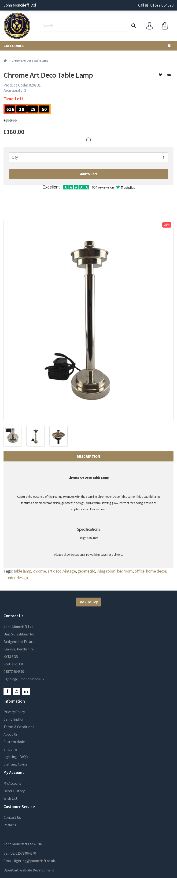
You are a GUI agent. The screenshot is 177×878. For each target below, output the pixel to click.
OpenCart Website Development (29, 870)
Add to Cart (88, 173)
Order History (14, 790)
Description (88, 456)
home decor (156, 571)
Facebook (7, 691)
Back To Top (88, 601)
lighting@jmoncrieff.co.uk (24, 679)
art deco (55, 571)
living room (106, 571)
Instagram (16, 691)
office (139, 571)
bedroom (125, 571)
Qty (15, 157)
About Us (11, 734)
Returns (10, 825)
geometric (86, 571)
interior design (16, 577)
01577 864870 (14, 671)
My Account (12, 783)
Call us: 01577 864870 (155, 5)
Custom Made (14, 741)
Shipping (10, 749)
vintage (69, 571)
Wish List (11, 798)
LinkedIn (26, 691)
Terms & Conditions (19, 726)
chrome (39, 571)
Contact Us (12, 817)
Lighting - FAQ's (16, 756)
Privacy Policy (14, 711)
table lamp (22, 571)
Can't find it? (13, 719)
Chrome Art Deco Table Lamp (30, 61)
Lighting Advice (15, 764)
